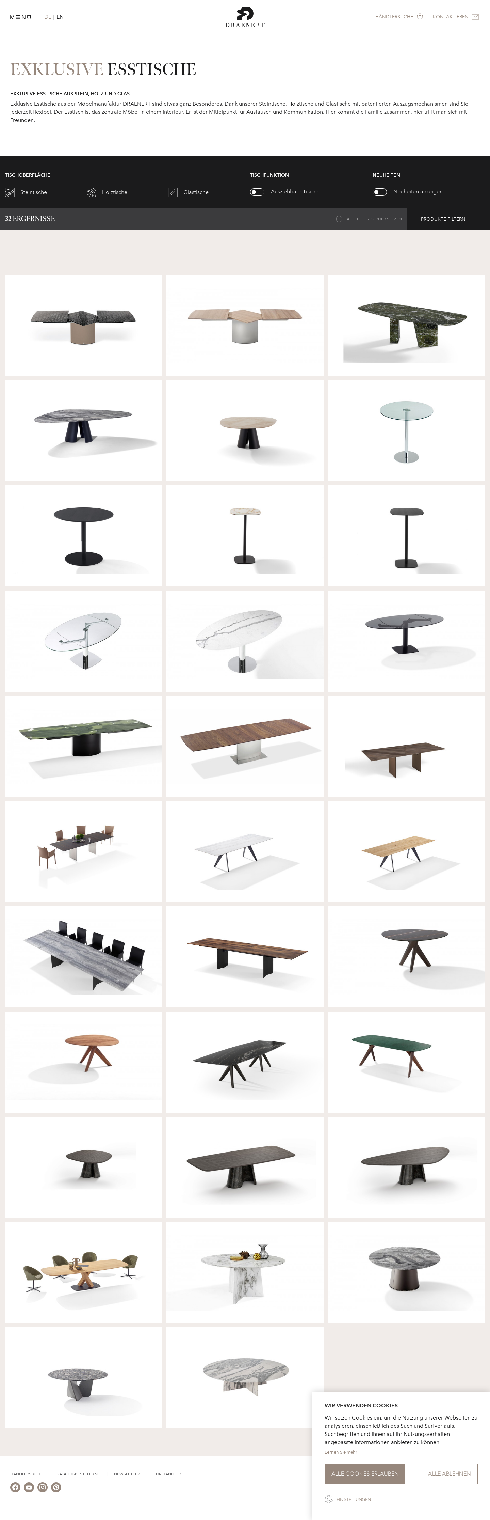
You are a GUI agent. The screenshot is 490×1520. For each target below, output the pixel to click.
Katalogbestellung (78, 1474)
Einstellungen (354, 1499)
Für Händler (167, 1474)
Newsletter (127, 1474)
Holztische (114, 192)
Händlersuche (26, 1474)
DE (47, 17)
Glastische (196, 192)
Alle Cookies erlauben (364, 1474)
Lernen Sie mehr (341, 1452)
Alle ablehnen (449, 1474)
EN (60, 17)
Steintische (33, 192)
